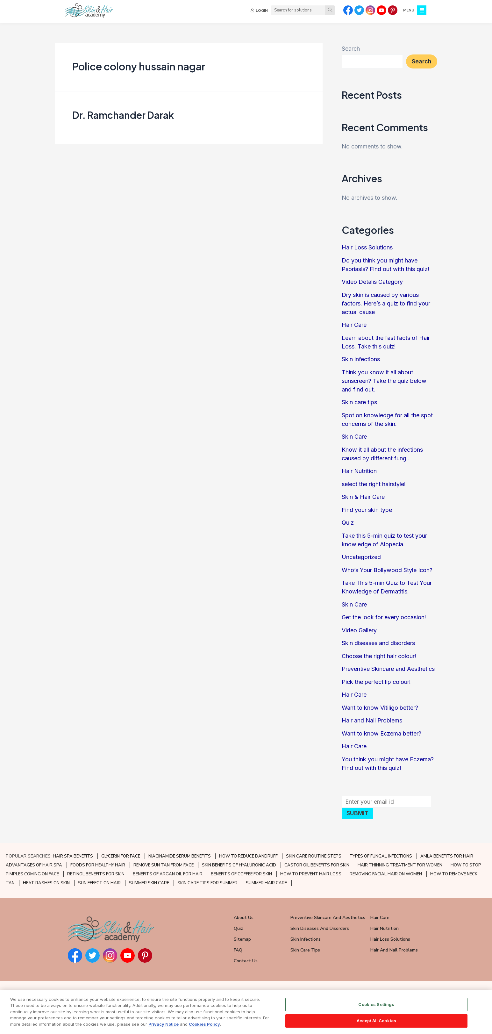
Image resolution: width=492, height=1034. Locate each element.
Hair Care (354, 327)
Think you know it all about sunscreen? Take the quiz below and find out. (384, 383)
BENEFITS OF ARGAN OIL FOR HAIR (168, 874)
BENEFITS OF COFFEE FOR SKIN (241, 874)
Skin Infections (305, 939)
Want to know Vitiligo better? (380, 710)
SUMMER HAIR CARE (266, 883)
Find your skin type (367, 512)
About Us (243, 918)
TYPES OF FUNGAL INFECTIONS (381, 856)
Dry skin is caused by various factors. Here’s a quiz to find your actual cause (386, 306)
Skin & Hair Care (363, 499)
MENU (408, 10)
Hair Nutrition (359, 473)
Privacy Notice (163, 1024)
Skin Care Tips (305, 950)
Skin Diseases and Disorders (319, 928)
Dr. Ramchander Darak (123, 117)
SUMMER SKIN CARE (149, 883)
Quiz (348, 525)
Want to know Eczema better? (381, 736)
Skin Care (354, 439)
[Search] (330, 10)
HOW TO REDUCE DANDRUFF (248, 856)
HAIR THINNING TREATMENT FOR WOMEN (400, 865)
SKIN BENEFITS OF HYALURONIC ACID (239, 865)
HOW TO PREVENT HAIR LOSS (310, 874)
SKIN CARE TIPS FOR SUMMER (207, 883)
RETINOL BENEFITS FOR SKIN (96, 874)
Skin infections (361, 362)
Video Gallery (359, 632)
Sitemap (242, 939)
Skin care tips (359, 405)
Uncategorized (361, 559)
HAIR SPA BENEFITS (73, 856)
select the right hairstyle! (374, 486)
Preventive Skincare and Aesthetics (388, 671)
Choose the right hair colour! (379, 658)
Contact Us (246, 961)
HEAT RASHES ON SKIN (46, 883)
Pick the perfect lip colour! (376, 684)
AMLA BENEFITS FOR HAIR (446, 856)
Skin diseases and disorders (378, 646)
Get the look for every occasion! (384, 620)
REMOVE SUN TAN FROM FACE (163, 865)
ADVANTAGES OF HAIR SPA (34, 865)
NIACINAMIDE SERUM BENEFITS (179, 856)
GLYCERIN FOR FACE (120, 856)
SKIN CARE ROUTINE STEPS (313, 856)
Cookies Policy (204, 1024)
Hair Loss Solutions (367, 250)
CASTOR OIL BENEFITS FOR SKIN (316, 865)
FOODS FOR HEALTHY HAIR (97, 865)
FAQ (238, 950)
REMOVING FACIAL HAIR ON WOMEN (386, 874)
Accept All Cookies (376, 1020)
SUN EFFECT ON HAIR (99, 883)
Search (351, 51)
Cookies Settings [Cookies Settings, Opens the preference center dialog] (376, 1004)
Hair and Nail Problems (372, 723)
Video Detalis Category (372, 284)
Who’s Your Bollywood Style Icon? (387, 572)
